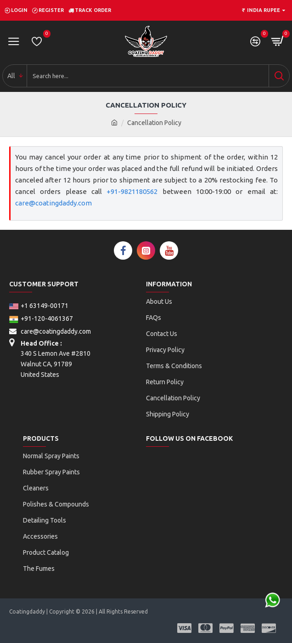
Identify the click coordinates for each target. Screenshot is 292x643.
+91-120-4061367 (41, 318)
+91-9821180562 (132, 191)
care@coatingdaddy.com (53, 203)
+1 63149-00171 (38, 305)
